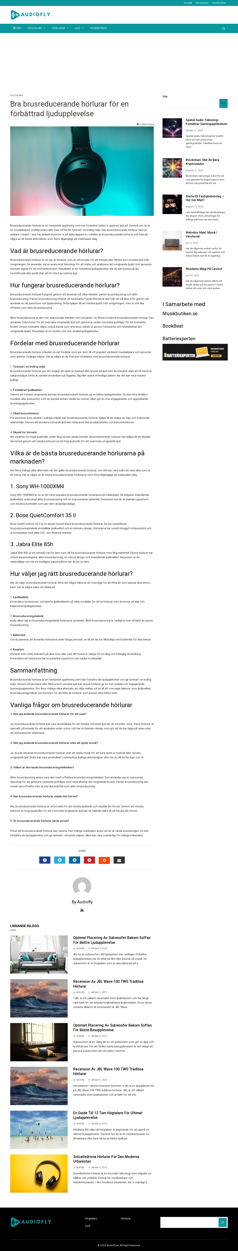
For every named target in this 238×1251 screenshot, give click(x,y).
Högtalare (37, 28)
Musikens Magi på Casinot (204, 269)
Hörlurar (60, 28)
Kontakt (188, 2)
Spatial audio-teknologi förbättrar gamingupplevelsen (206, 122)
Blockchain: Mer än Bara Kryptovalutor (202, 162)
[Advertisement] (119, 61)
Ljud (79, 28)
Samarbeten (202, 2)
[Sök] (222, 1222)
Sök (165, 96)
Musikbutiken (219, 2)
